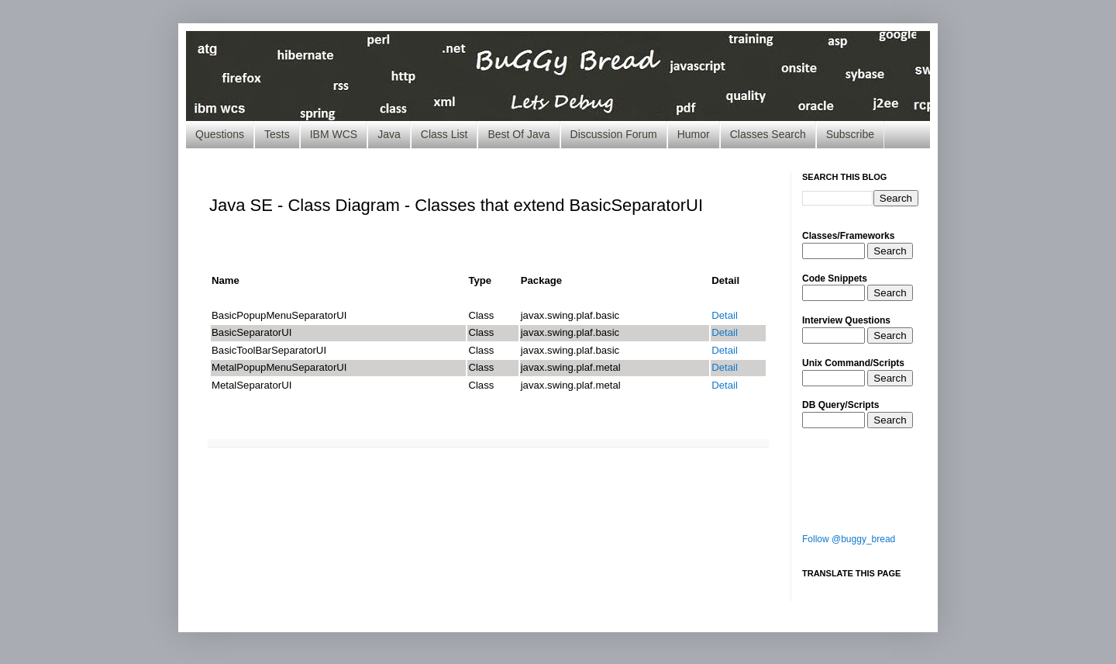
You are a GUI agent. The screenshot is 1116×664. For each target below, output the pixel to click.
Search (889, 251)
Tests (277, 134)
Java (389, 134)
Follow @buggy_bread (848, 539)
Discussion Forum (613, 134)
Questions (219, 134)
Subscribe (850, 134)
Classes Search (768, 134)
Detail (724, 315)
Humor (693, 134)
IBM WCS (333, 134)
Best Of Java (518, 134)
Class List (444, 134)
